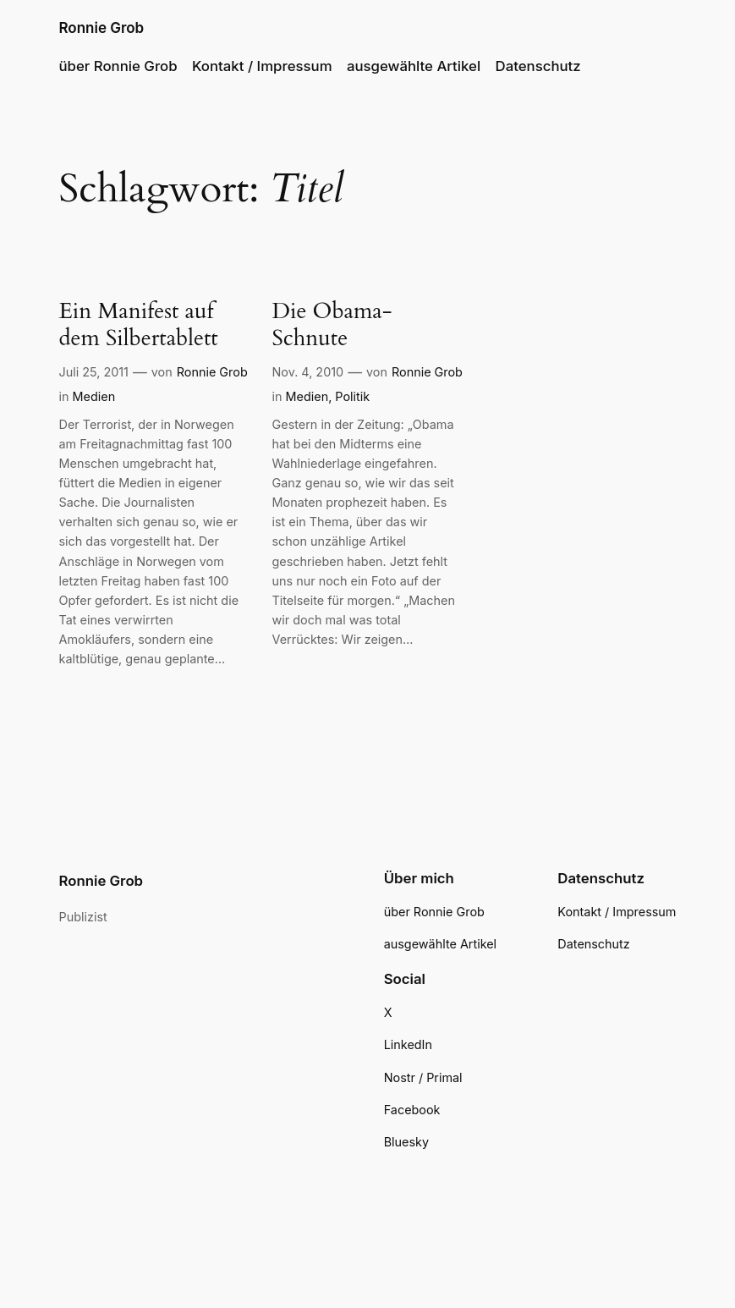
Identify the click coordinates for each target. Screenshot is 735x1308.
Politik (352, 396)
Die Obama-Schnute (332, 325)
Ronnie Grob (102, 27)
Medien (94, 396)
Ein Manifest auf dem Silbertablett (138, 325)
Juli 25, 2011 (94, 372)
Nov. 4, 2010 (308, 372)
